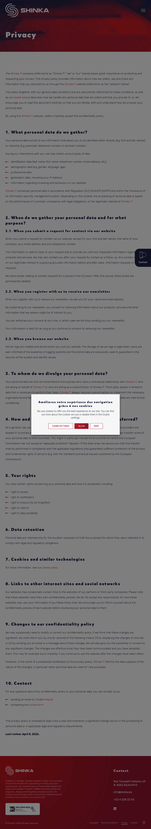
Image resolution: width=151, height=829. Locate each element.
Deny (96, 426)
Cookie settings (60, 426)
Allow (81, 426)
